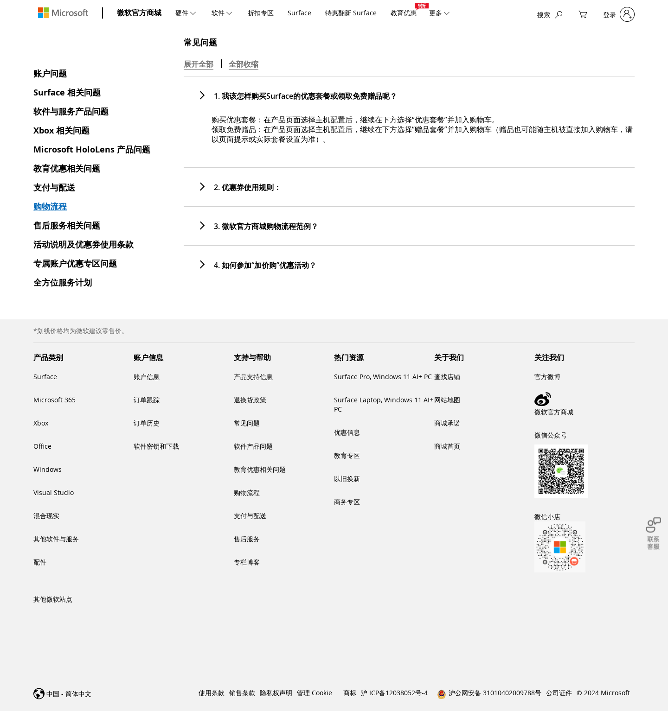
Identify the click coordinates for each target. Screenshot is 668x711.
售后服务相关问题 (66, 225)
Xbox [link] (40, 423)
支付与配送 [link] (250, 515)
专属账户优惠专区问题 (75, 263)
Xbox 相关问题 (61, 130)
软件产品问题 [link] (253, 446)
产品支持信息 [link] (253, 376)
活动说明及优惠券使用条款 (83, 244)
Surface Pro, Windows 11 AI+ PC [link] (383, 376)
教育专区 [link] (347, 455)
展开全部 (198, 64)
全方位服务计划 (62, 282)
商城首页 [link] (447, 446)
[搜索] (549, 14)
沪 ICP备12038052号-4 (394, 692)
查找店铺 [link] (447, 376)
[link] (584, 399)
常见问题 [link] (247, 423)
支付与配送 (54, 187)
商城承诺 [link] (447, 423)
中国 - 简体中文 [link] (68, 693)
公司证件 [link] (559, 692)
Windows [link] (47, 469)
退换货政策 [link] (250, 399)
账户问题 (50, 73)
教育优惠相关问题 (66, 168)
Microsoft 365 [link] (54, 399)
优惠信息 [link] (347, 432)
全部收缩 (243, 64)
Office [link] (42, 446)
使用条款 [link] (212, 692)
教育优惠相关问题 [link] (260, 469)
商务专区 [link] (347, 501)
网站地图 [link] (447, 399)
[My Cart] (582, 14)
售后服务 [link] (247, 538)
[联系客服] (653, 533)
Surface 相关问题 (67, 92)
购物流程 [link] (247, 492)
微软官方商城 (139, 12)
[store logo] (63, 12)
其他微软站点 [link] (52, 599)
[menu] (316, 12)
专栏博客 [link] (247, 562)
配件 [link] (39, 562)
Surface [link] (45, 376)
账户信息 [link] (147, 376)
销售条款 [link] (242, 692)
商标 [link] (349, 692)
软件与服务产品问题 (71, 111)
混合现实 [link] (46, 515)
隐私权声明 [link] (276, 692)
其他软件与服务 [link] (56, 538)
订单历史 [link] (147, 423)
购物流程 (50, 206)
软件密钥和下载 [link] (156, 446)
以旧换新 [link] (347, 478)
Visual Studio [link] (53, 492)
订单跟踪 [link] (147, 399)
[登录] (619, 14)
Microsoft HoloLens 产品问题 (91, 149)
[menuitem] (186, 12)
